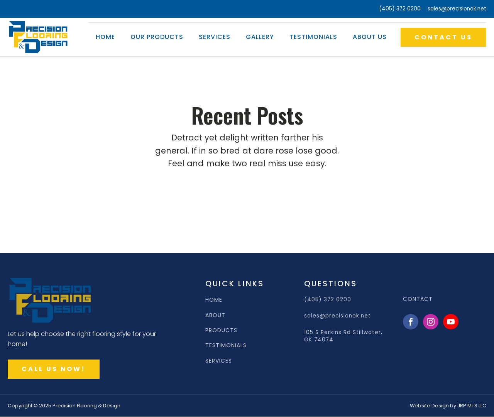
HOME (213, 300)
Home (105, 36)
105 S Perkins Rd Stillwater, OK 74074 (343, 336)
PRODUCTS (221, 330)
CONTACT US (443, 37)
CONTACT (418, 299)
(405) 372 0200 (400, 8)
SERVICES (218, 361)
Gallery (260, 36)
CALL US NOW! (54, 369)
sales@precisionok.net (457, 8)
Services (214, 36)
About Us (370, 36)
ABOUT (215, 315)
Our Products (156, 36)
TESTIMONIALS (226, 345)
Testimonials (313, 36)
